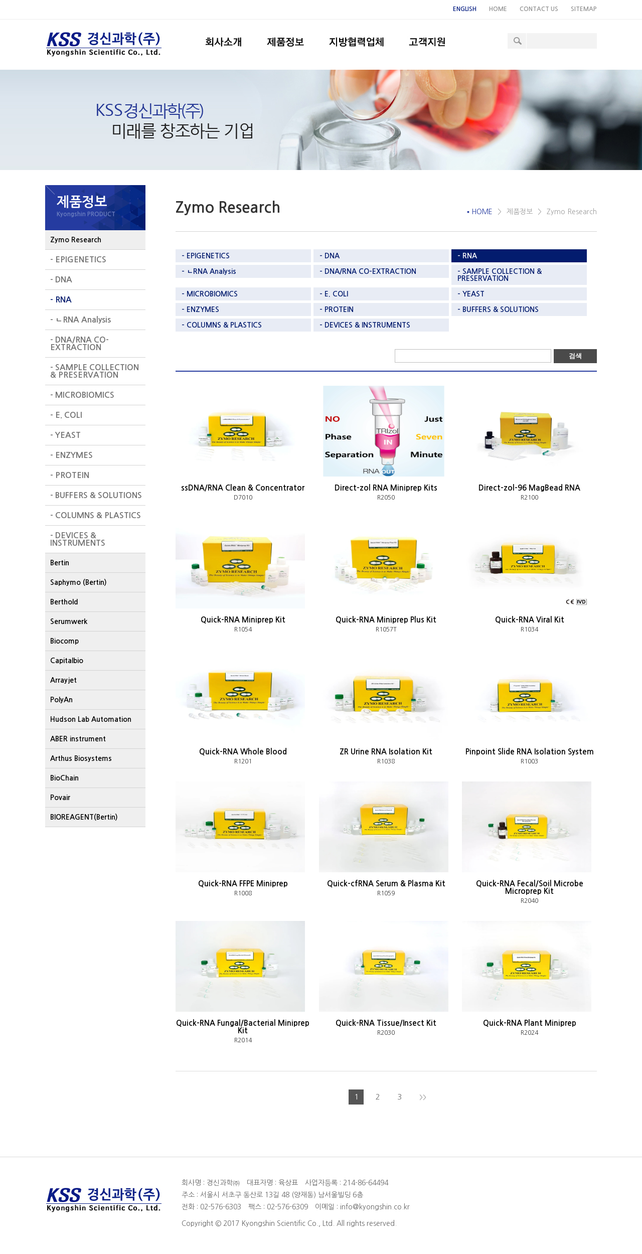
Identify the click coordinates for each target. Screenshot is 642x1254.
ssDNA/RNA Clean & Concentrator (242, 488)
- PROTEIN (69, 475)
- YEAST (65, 435)
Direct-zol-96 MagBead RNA (529, 488)
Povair (60, 797)
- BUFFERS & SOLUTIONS (96, 495)
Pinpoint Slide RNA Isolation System (529, 751)
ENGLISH (464, 9)
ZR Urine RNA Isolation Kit (386, 751)
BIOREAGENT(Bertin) (84, 817)
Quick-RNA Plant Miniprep (529, 1023)
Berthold (64, 601)
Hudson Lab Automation (90, 719)
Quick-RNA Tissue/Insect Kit (386, 1023)
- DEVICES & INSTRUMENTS (77, 539)
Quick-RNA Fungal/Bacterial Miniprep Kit (242, 1026)
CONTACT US (539, 9)
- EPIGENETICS (78, 259)
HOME (498, 9)
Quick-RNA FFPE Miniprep (243, 883)
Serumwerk (68, 621)
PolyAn (61, 699)
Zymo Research (75, 239)
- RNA (61, 299)
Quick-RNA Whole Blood (243, 751)
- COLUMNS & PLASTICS (95, 515)
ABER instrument (78, 738)
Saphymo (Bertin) (78, 582)
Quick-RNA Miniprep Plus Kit (386, 619)
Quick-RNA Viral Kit (529, 619)
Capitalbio (66, 660)
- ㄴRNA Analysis (80, 320)
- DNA (61, 279)
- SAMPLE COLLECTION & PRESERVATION (94, 371)
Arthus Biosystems (81, 758)
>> (422, 1097)
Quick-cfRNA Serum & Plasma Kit (386, 883)
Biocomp (64, 641)
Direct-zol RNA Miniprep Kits (386, 488)
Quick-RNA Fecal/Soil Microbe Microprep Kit (529, 887)
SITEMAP (584, 9)
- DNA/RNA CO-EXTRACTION (79, 343)
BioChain (64, 777)
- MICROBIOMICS (82, 395)
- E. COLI (66, 415)
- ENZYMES (71, 455)
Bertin (59, 562)
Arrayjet (63, 680)
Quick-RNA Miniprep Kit (243, 619)
